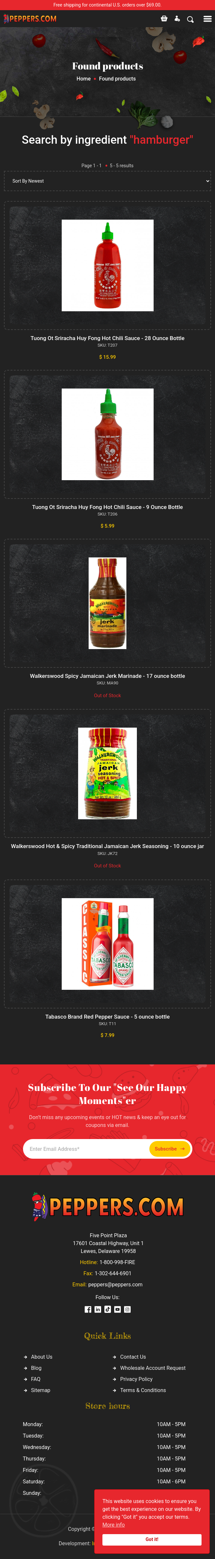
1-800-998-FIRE (117, 1262)
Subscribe (170, 1149)
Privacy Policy (136, 1379)
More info (113, 1525)
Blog (36, 1368)
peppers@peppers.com (115, 1284)
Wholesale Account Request (152, 1368)
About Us (42, 1357)
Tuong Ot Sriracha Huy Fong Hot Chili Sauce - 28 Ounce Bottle (107, 338)
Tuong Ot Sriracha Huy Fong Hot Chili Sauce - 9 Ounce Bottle (107, 507)
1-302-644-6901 (113, 1273)
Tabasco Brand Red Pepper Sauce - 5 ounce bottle (107, 1016)
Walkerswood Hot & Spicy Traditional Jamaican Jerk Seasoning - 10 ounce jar (107, 846)
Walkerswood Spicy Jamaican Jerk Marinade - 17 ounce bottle (107, 676)
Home (83, 79)
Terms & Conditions (143, 1390)
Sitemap (41, 1390)
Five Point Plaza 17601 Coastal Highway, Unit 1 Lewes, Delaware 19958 (108, 1243)
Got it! (152, 1539)
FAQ (36, 1379)
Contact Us (133, 1357)
